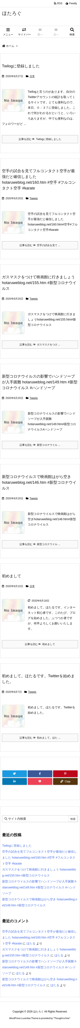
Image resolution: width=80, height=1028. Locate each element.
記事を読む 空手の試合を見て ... (40, 245)
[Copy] (65, 781)
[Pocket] (40, 781)
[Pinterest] (65, 773)
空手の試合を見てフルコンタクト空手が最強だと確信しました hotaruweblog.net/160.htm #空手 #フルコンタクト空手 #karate (39, 857)
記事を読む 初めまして (40, 644)
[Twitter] (14, 773)
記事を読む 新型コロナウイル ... (40, 444)
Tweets (34, 198)
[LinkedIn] (14, 781)
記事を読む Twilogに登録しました (40, 139)
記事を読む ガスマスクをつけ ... (40, 344)
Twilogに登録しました (21, 66)
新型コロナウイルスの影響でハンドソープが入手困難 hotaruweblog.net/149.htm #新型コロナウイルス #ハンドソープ (39, 382)
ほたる (30, 943)
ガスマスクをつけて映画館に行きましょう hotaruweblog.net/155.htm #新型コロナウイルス (39, 283)
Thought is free (61, 1018)
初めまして (11, 576)
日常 (32, 76)
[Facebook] (40, 773)
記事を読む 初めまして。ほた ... (40, 737)
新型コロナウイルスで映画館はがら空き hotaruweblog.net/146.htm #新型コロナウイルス (39, 482)
